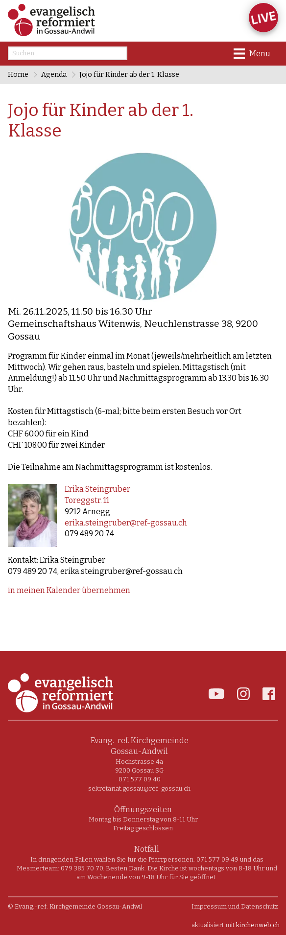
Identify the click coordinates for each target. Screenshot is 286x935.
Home (18, 74)
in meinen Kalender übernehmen (69, 590)
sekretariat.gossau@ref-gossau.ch (139, 788)
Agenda (54, 74)
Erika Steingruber (97, 489)
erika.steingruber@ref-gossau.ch (126, 522)
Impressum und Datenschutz (234, 906)
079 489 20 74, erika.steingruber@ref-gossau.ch (95, 571)
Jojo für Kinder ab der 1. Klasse (129, 74)
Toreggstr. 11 (87, 500)
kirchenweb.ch (258, 925)
